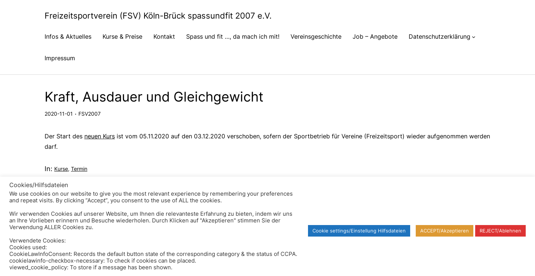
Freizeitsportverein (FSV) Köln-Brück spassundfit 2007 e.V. (158, 15)
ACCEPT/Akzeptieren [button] (444, 231)
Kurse (61, 169)
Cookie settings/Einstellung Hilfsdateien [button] (359, 231)
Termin (79, 169)
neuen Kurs (99, 136)
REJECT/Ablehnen (500, 231)
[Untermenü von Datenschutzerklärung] (474, 36)
